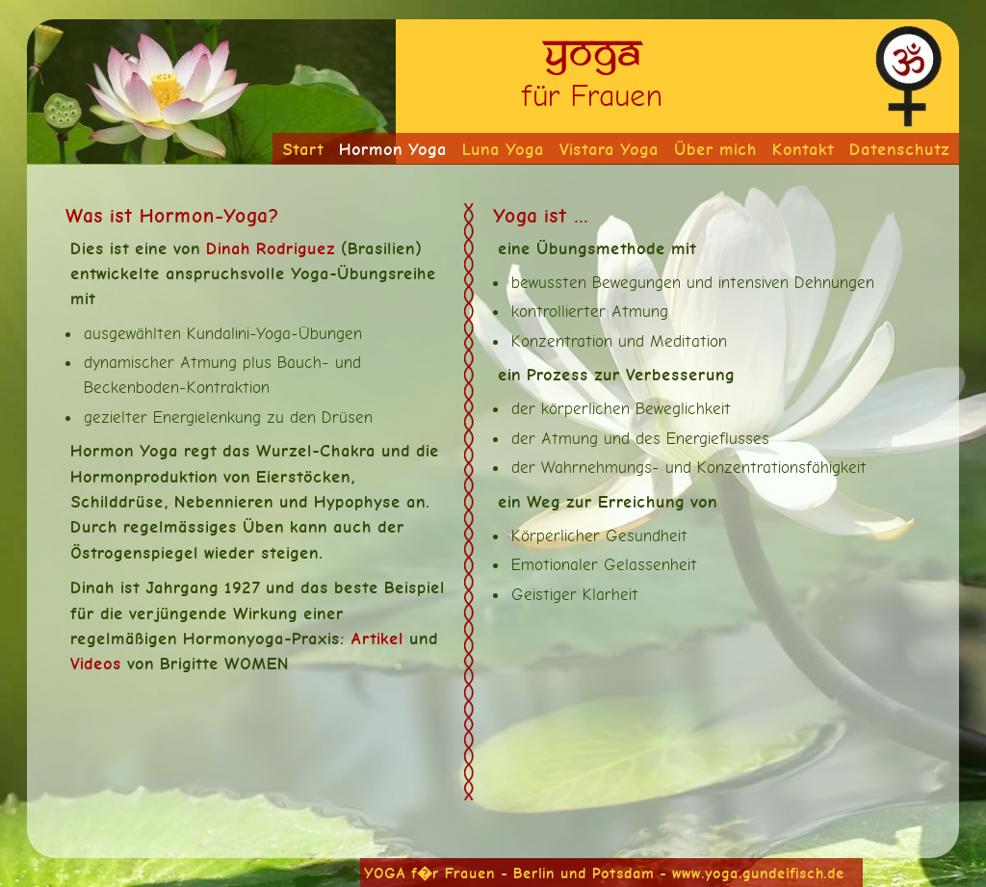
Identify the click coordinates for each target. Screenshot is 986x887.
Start (303, 149)
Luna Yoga (503, 149)
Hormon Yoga (393, 149)
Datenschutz (899, 149)
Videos (95, 663)
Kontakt (803, 149)
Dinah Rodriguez (270, 248)
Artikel (376, 638)
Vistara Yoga (609, 149)
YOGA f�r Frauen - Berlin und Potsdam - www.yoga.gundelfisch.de (604, 873)
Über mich (715, 149)
